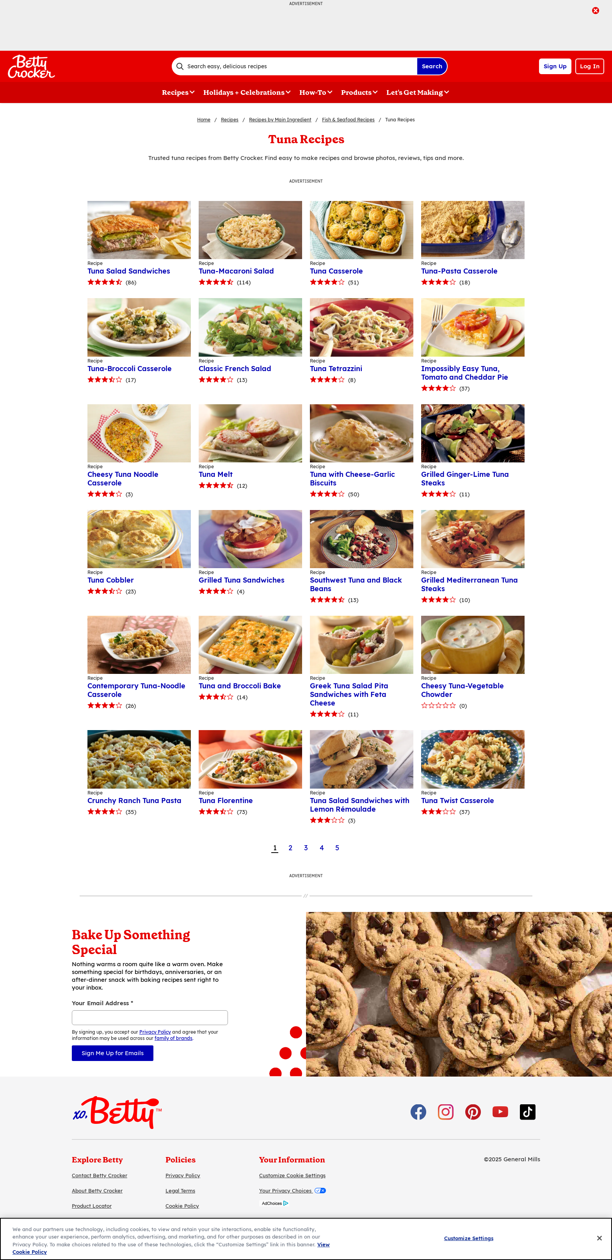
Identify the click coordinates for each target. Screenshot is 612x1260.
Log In (590, 66)
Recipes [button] (175, 92)
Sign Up (555, 66)
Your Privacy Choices (292, 1190)
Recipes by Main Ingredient (280, 120)
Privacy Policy (182, 1175)
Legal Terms (180, 1190)
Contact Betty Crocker (99, 1175)
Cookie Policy (182, 1206)
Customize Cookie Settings (292, 1175)
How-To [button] (312, 92)
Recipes (229, 120)
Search (432, 66)
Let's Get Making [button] (414, 92)
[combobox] (294, 66)
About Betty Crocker (97, 1190)
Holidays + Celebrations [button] (244, 92)
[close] (595, 11)
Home (203, 120)
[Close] (599, 1238)
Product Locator (92, 1206)
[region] (306, 1239)
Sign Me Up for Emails (113, 1053)
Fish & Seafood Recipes (348, 120)
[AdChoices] (274, 1204)
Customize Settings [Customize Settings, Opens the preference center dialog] (468, 1238)
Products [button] (356, 92)
